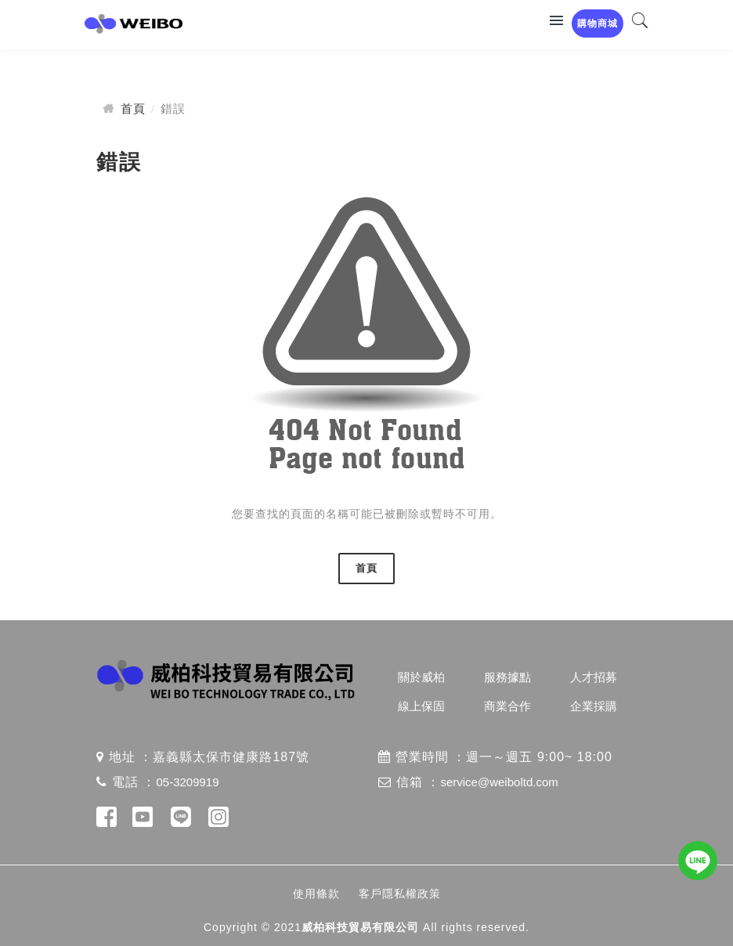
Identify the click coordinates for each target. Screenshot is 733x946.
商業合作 (507, 706)
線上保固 (421, 706)
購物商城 (597, 23)
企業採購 (593, 706)
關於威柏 (421, 677)
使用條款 (316, 893)
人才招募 (593, 677)
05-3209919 (187, 782)
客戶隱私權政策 (400, 893)
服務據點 (507, 677)
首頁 (133, 108)
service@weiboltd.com (499, 782)
